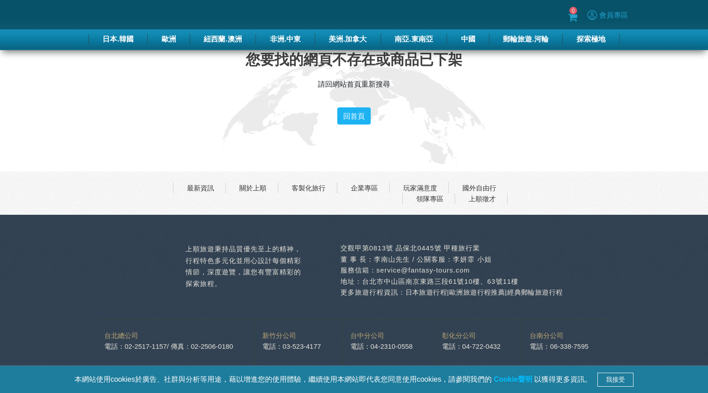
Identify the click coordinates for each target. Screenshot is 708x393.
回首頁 (354, 116)
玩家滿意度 (420, 187)
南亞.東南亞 (414, 39)
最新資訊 (200, 187)
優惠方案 (483, 14)
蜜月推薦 (449, 14)
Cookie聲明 (514, 379)
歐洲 (169, 39)
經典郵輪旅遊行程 (539, 292)
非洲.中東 (285, 39)
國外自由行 (479, 187)
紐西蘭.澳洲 (223, 39)
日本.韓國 (117, 39)
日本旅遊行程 (427, 292)
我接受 (615, 379)
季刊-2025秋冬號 (403, 14)
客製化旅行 (309, 187)
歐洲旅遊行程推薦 (480, 292)
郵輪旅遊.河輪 (525, 39)
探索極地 (591, 39)
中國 (468, 39)
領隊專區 (429, 198)
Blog (511, 14)
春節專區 (356, 14)
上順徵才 (482, 198)
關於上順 (252, 187)
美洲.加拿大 (348, 39)
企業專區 (364, 187)
